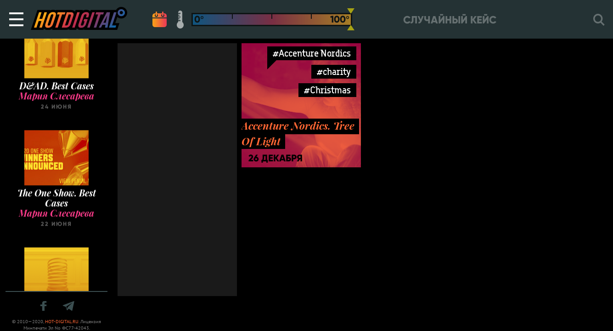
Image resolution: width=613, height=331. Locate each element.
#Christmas (327, 90)
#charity (334, 71)
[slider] (350, 19)
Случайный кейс (449, 20)
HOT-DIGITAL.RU (62, 322)
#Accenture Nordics (312, 53)
